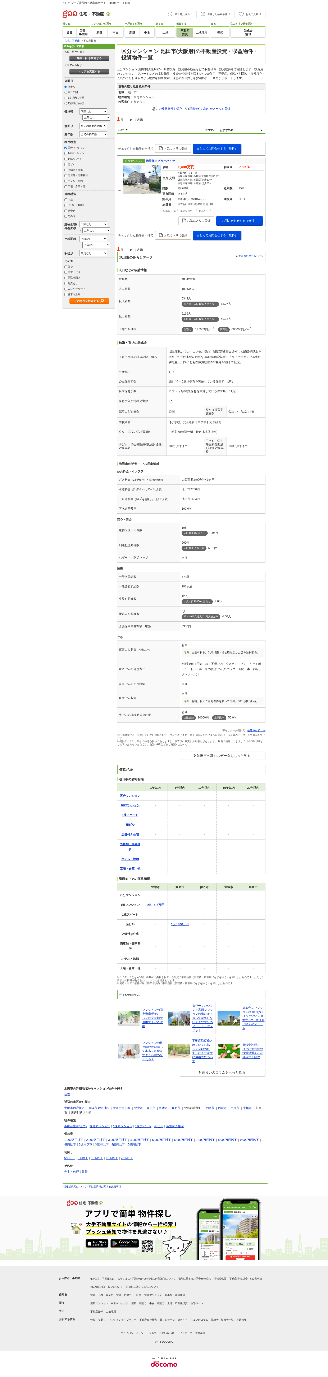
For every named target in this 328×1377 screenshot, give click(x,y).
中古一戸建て (156, 1303)
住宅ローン (197, 1303)
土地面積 (70, 239)
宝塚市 (247, 1108)
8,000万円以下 (227, 1139)
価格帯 (68, 111)
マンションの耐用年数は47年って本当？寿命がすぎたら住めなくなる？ (152, 1051)
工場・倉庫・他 (76, 186)
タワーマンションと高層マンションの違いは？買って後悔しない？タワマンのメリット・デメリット (202, 1018)
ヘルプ (152, 1333)
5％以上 (83, 1158)
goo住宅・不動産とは (102, 1278)
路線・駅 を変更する (89, 58)
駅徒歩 (68, 253)
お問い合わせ (166, 1333)
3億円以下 (102, 1144)
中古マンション (119, 1303)
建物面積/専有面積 (70, 226)
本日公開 (73, 92)
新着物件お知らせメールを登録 (209, 108)
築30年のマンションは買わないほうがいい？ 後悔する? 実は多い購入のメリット (253, 1018)
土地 (169, 1303)
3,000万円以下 (117, 1139)
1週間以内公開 (76, 103)
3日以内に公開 (76, 97)
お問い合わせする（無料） (239, 220)
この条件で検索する (86, 300)
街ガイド (183, 1319)
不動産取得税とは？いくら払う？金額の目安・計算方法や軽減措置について (202, 1051)
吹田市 (151, 1108)
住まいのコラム (199, 1319)
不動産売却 (96, 1311)
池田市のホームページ (251, 255)
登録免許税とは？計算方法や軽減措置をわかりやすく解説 (252, 1051)
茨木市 (163, 1108)
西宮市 (222, 1108)
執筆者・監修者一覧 (222, 1319)
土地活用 (111, 1311)
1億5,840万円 (180, 924)
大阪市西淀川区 (74, 1108)
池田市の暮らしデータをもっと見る (223, 755)
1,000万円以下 (73, 1139)
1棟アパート (75, 158)
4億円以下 (118, 1144)
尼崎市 (209, 1108)
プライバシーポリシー (133, 1333)
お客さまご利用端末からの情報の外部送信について (146, 1278)
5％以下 (69, 1158)
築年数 (68, 134)
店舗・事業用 (105, 1295)
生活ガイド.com (256, 730)
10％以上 (97, 1158)
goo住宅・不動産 (69, 1278)
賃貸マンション (153, 1295)
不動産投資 (181, 1303)
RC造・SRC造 (76, 205)
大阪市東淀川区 (98, 1108)
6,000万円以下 (183, 1139)
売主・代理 (74, 272)
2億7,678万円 (155, 904)
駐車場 (168, 1295)
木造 (70, 199)
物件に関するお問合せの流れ (194, 1278)
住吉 (67, 1094)
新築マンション (99, 1303)
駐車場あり (74, 294)
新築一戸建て (138, 1303)
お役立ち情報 (67, 1319)
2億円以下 (85, 1144)
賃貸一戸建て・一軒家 (128, 1295)
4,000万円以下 (139, 1139)
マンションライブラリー (122, 1319)
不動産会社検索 (148, 1319)
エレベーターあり (78, 288)
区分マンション (76, 147)
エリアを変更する (89, 71)
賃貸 (92, 1295)
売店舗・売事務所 (78, 175)
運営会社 (200, 1333)
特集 (92, 1319)
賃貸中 (71, 266)
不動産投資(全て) (75, 1126)
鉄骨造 (71, 210)
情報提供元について (75, 1186)
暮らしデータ (167, 1319)
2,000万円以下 (95, 1139)
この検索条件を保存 (169, 108)
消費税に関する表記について (142, 1286)
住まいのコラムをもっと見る (223, 1072)
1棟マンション (76, 153)
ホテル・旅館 (75, 181)
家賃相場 (180, 1295)
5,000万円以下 (161, 1139)
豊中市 (138, 1108)
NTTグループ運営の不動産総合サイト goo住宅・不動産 (96, 2)
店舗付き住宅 (75, 169)
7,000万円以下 (205, 1139)
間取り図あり (75, 277)
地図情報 (242, 1319)
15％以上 (112, 1158)
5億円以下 (134, 1144)
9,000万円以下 (249, 1139)
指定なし (73, 86)
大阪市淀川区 (121, 1108)
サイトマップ (184, 1333)
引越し (102, 1319)
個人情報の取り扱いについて (106, 1286)
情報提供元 (220, 1278)
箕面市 (176, 1108)
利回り (68, 126)
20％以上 (127, 1158)
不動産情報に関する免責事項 (104, 1186)
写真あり (73, 283)
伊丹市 (235, 1108)
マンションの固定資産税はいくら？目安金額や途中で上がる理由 (152, 1018)
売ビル (71, 164)
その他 (71, 216)
